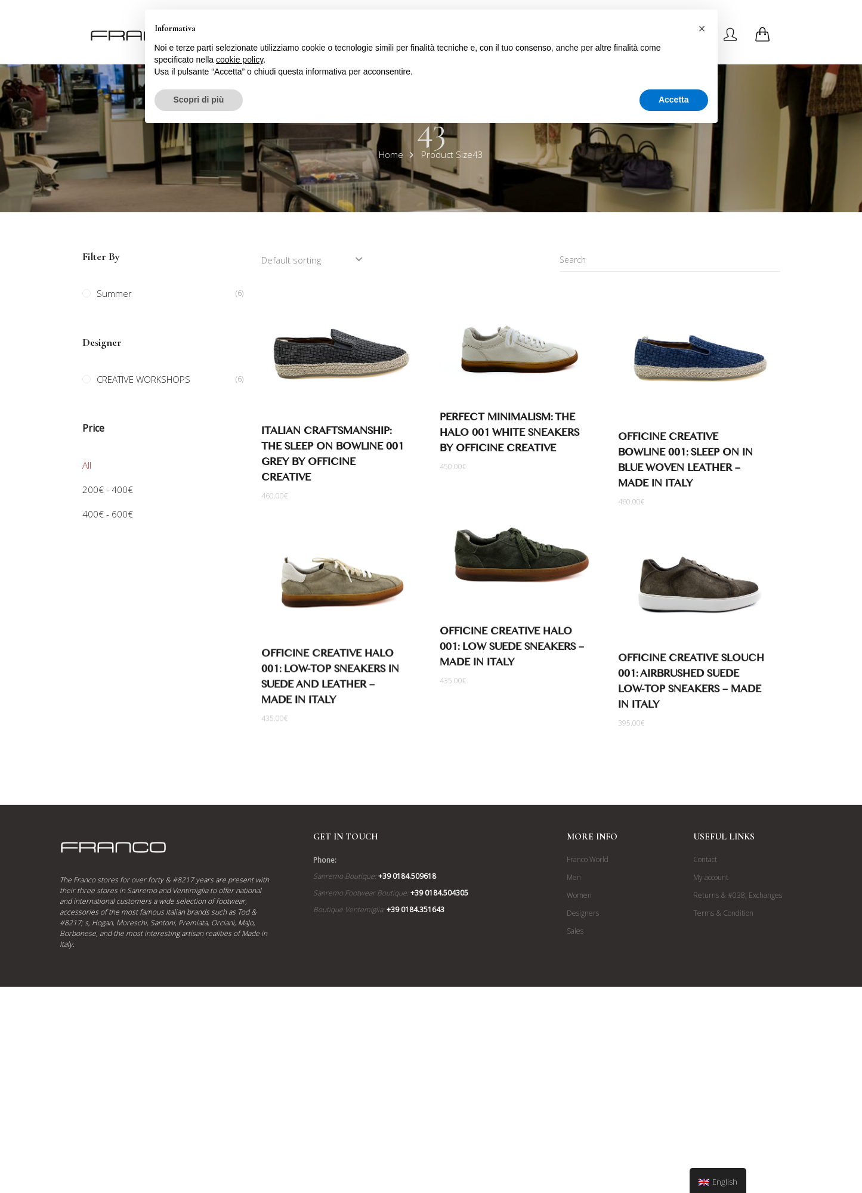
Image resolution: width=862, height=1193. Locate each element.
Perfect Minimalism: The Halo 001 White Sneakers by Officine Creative (509, 434)
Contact (705, 942)
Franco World (587, 942)
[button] (702, 28)
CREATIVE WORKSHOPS (143, 379)
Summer (114, 293)
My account (710, 960)
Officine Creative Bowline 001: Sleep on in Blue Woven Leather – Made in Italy (685, 462)
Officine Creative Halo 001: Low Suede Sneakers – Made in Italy (512, 650)
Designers (583, 996)
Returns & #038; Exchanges (737, 978)
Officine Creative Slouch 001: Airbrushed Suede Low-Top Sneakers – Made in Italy (691, 684)
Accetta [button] (674, 99)
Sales (575, 1014)
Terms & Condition (723, 996)
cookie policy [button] (239, 59)
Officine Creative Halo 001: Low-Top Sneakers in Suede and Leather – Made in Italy (330, 680)
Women (579, 978)
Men (574, 960)
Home (391, 154)
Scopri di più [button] (199, 99)
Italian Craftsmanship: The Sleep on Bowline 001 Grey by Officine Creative (332, 456)
